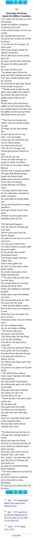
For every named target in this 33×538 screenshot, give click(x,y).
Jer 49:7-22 (9, 515)
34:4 (9, 500)
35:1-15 (7, 517)
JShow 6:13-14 (10, 506)
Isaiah (9, 2)
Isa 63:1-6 (22, 512)
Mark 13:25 (9, 503)
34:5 (9, 512)
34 (20, 2)
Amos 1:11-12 (17, 517)
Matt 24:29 (23, 500)
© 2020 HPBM (16, 535)
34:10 (10, 526)
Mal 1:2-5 (15, 520)
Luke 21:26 (20, 503)
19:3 (12, 529)
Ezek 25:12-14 (21, 515)
